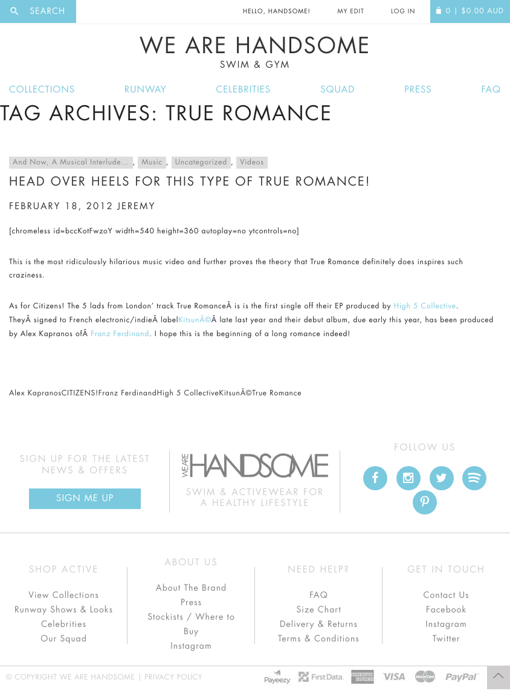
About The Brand (191, 588)
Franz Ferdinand (120, 334)
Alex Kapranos (35, 393)
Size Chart (318, 610)
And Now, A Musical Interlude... (71, 162)
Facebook (446, 610)
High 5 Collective (425, 306)
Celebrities (243, 89)
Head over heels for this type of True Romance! (189, 181)
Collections (42, 89)
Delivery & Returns (319, 624)
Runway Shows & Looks (64, 610)
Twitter (446, 639)
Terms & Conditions (319, 639)
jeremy (136, 206)
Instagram (190, 646)
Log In (403, 11)
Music (151, 162)
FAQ (491, 89)
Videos (252, 162)
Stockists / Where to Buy (191, 624)
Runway (145, 89)
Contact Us (446, 595)
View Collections (63, 595)
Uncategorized (201, 162)
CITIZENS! (80, 393)
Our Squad (63, 639)
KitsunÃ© (194, 320)
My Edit (350, 11)
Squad (337, 89)
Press (417, 89)
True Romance (277, 393)
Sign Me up (85, 498)
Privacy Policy (173, 677)
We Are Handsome (255, 53)
